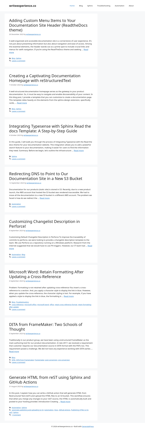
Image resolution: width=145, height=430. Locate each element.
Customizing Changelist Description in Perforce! (44, 224)
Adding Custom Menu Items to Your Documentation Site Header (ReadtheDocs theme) (48, 25)
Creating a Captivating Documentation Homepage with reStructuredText (44, 78)
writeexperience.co (22, 6)
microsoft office (30, 305)
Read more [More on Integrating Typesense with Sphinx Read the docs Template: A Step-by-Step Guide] (79, 150)
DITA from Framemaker (25, 360)
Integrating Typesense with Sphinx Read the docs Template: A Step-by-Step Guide (50, 128)
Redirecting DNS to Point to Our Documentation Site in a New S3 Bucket (45, 176)
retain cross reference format (66, 305)
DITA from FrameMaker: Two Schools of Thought (45, 327)
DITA (13, 360)
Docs (56, 410)
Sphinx (90, 6)
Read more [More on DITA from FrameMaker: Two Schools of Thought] (14, 351)
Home (72, 6)
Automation (119, 6)
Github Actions (64, 410)
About (131, 6)
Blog (81, 6)
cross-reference (18, 305)
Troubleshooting (103, 6)
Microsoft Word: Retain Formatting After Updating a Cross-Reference (46, 274)
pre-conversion (64, 360)
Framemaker (39, 360)
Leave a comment (18, 61)
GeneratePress (88, 426)
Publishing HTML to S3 (79, 410)
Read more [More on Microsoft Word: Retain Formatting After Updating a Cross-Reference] (69, 296)
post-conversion (51, 360)
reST (10, 412)
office (52, 305)
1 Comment (16, 415)
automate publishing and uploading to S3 (28, 410)
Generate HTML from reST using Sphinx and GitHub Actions (50, 380)
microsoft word (43, 305)
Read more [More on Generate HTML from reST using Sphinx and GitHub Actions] (65, 401)
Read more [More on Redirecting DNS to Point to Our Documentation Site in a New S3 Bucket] (45, 198)
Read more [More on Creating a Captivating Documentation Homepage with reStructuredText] (22, 103)
